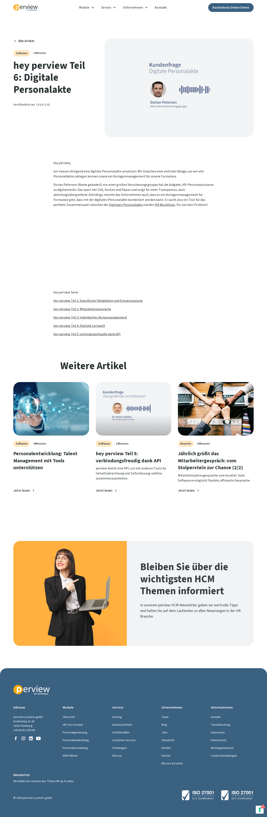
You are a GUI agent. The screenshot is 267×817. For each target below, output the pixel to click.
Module (84, 7)
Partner (166, 756)
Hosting (117, 717)
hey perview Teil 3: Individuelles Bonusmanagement (90, 317)
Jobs (164, 732)
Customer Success (124, 740)
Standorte (167, 740)
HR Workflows (165, 205)
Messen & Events (172, 763)
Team (165, 717)
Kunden (166, 748)
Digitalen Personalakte (125, 205)
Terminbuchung (220, 725)
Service (106, 7)
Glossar (117, 756)
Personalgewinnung (75, 732)
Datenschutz (219, 740)
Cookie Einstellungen (224, 756)
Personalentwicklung (76, 740)
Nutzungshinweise (222, 748)
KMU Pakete (70, 756)
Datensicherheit (122, 725)
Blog (164, 725)
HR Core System (73, 725)
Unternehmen (133, 7)
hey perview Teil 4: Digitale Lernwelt (79, 326)
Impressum (218, 732)
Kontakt (161, 7)
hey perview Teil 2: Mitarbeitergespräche (82, 309)
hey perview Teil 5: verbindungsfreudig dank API (87, 334)
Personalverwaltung (75, 748)
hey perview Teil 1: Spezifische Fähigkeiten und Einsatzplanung (98, 300)
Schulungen (119, 748)
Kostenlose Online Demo (231, 7)
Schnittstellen (121, 732)
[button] (87, 7)
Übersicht (69, 717)
